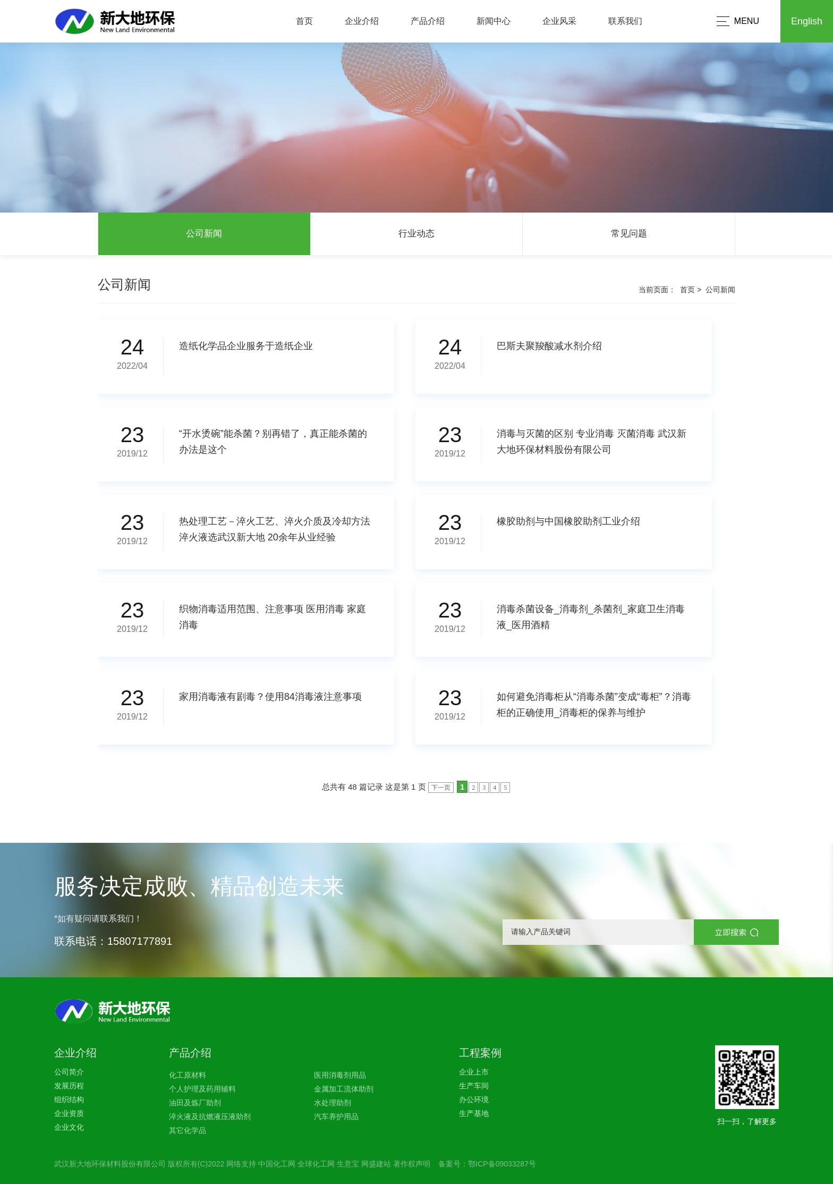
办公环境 (474, 1099)
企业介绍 (362, 21)
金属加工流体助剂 (343, 1089)
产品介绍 (428, 21)
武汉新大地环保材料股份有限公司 (110, 1164)
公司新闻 (204, 234)
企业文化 (69, 1127)
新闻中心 (494, 21)
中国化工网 (276, 1164)
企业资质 (69, 1113)
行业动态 (416, 234)
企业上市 (474, 1072)
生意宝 (348, 1164)
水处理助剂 (332, 1102)
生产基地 (474, 1113)
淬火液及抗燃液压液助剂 (210, 1116)
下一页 (440, 787)
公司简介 (69, 1072)
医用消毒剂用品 (340, 1075)
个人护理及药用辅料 (202, 1089)
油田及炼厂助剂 (195, 1102)
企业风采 (559, 21)
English (806, 21)
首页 (304, 21)
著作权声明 (411, 1164)
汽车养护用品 (336, 1116)
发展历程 (69, 1085)
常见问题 (629, 234)
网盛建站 (376, 1164)
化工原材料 (187, 1075)
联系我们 (625, 21)
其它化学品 (187, 1130)
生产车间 (474, 1085)
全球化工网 (316, 1164)
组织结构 (69, 1099)
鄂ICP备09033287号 (502, 1164)
